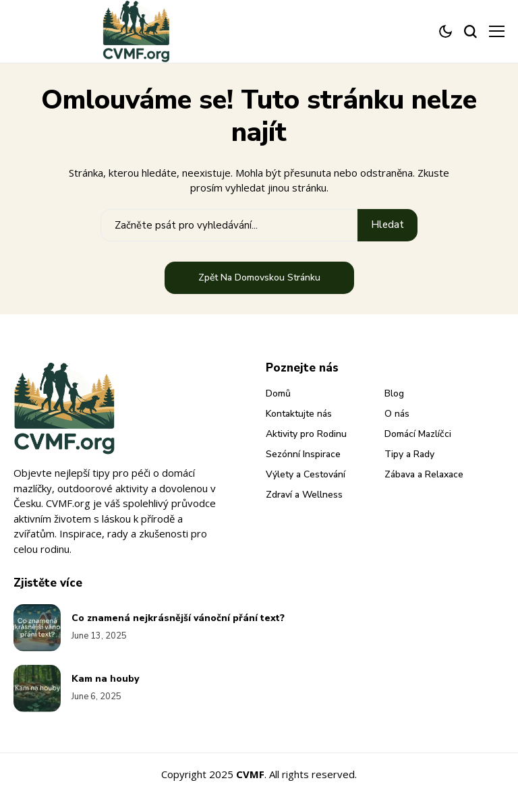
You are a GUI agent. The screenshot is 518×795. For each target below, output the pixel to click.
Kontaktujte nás (299, 413)
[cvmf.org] (136, 31)
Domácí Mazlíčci (417, 434)
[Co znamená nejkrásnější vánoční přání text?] (37, 627)
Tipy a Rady (409, 454)
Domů (278, 393)
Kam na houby (105, 678)
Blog (394, 393)
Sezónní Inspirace (303, 454)
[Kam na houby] (37, 688)
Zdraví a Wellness (304, 494)
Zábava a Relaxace (423, 474)
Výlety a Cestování (305, 474)
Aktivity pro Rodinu (306, 434)
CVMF (250, 774)
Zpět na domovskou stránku (259, 277)
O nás (396, 413)
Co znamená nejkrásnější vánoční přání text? (178, 618)
